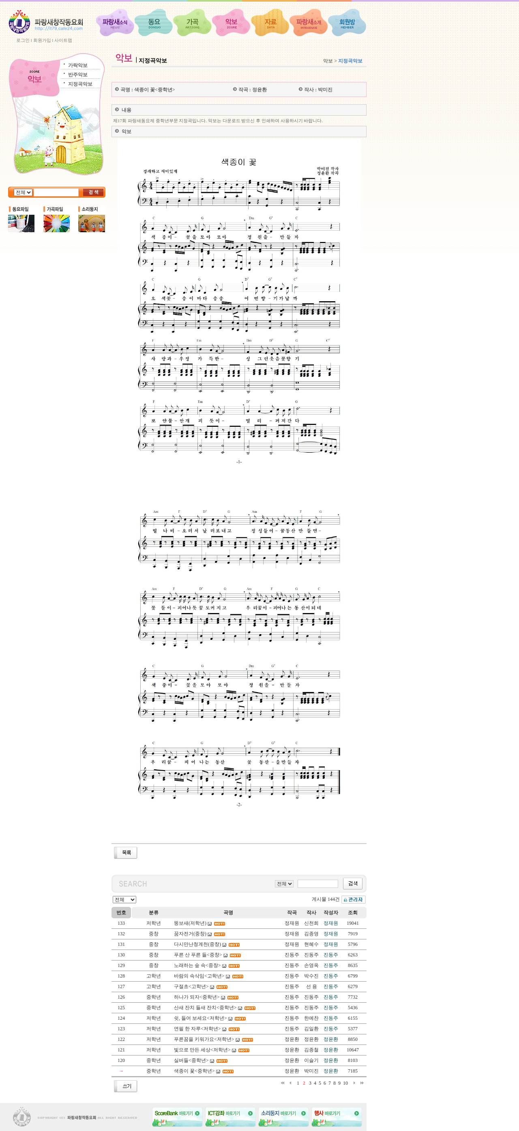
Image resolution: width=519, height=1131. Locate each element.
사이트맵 (63, 40)
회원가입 (42, 40)
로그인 (23, 40)
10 (345, 1083)
